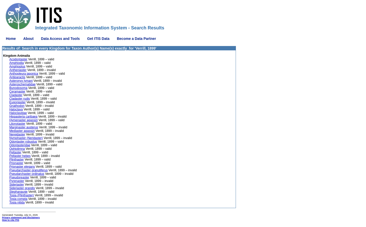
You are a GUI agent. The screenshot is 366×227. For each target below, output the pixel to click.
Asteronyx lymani (20, 81)
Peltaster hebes (19, 156)
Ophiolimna (17, 149)
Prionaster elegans (22, 166)
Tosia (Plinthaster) (21, 195)
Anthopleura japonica (23, 73)
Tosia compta (18, 199)
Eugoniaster (17, 102)
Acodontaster (18, 59)
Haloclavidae (18, 113)
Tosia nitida (17, 202)
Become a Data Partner (136, 39)
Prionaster (16, 163)
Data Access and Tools (60, 39)
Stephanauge (18, 192)
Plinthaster (16, 159)
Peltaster (15, 152)
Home (11, 39)
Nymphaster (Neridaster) (26, 138)
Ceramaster (17, 91)
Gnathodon (16, 106)
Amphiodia (16, 63)
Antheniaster (17, 70)
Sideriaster (16, 184)
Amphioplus (17, 66)
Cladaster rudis (19, 98)
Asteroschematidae (22, 84)
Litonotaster (17, 124)
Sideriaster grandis (22, 188)
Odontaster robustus (23, 141)
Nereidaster (17, 134)
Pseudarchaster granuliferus (28, 170)
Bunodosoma (18, 88)
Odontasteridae (19, 145)
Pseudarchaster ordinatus (26, 174)
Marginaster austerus (23, 127)
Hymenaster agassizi (23, 120)
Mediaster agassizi (22, 131)
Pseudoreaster (19, 177)
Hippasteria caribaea (23, 116)
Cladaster (15, 95)
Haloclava (16, 109)
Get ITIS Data (98, 39)
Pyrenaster (16, 181)
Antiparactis (17, 77)
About (28, 39)
